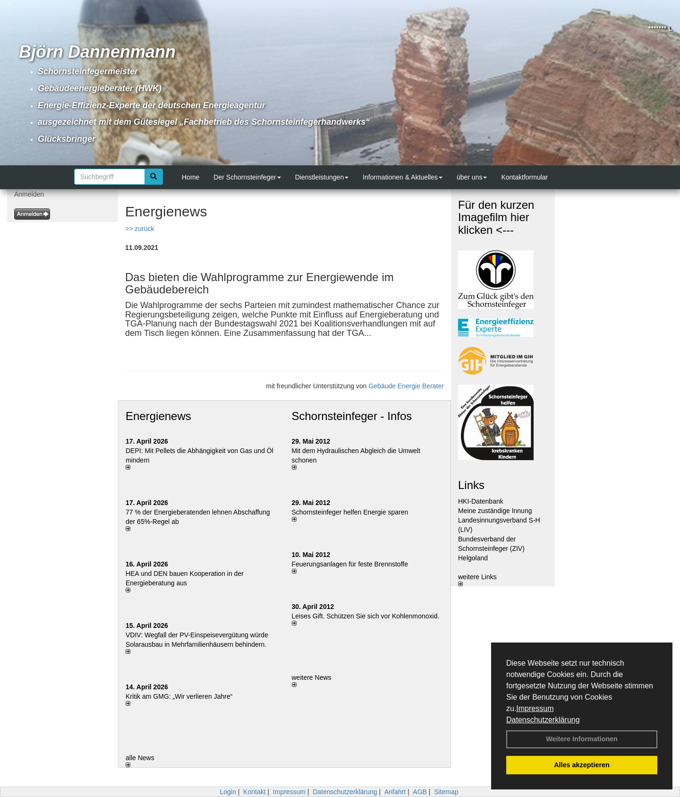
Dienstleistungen (322, 177)
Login (228, 792)
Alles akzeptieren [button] (582, 765)
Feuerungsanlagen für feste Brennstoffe (350, 564)
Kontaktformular (524, 177)
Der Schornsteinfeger (246, 177)
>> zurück (139, 228)
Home (190, 177)
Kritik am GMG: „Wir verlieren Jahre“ (179, 696)
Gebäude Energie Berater (406, 386)
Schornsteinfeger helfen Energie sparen (350, 512)
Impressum (534, 708)
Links (471, 485)
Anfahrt (395, 792)
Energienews (158, 416)
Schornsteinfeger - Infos (352, 416)
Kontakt (254, 792)
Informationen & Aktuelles (402, 177)
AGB (420, 792)
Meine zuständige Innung (495, 510)
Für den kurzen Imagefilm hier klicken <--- (496, 217)
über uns (472, 177)
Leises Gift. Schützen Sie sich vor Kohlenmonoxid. (366, 616)
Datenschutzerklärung (543, 720)
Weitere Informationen (582, 739)
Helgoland (473, 558)
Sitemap (446, 792)
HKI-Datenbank (480, 501)
